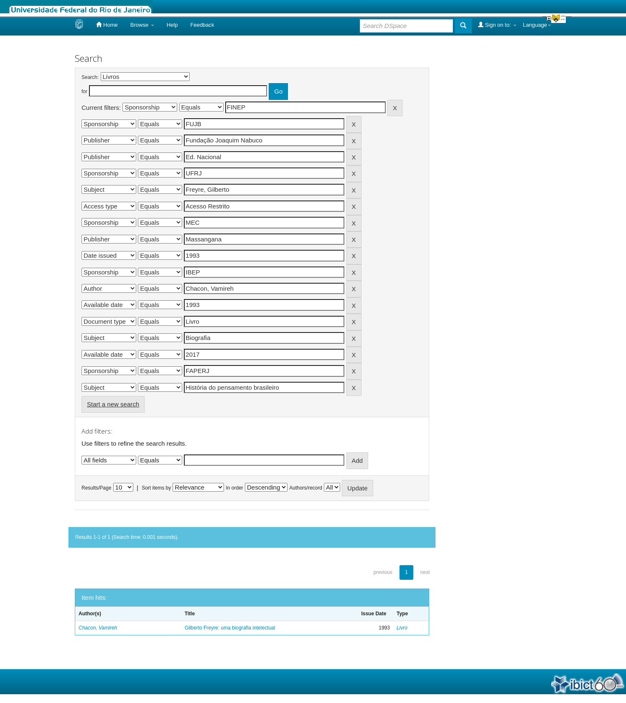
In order (234, 488)
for (84, 91)
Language (537, 25)
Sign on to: (497, 24)
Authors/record (305, 488)
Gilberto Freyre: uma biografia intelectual (230, 628)
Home (106, 24)
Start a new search (113, 404)
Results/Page (96, 488)
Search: (90, 77)
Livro (402, 628)
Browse (142, 25)
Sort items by (156, 488)
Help (172, 25)
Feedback (202, 25)
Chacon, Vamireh (98, 628)
